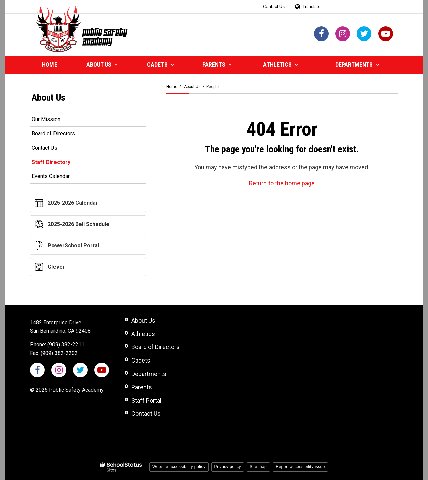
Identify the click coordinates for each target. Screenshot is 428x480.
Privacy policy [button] (227, 466)
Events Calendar (51, 176)
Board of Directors (53, 133)
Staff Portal (146, 400)
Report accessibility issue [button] (300, 466)
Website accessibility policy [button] (179, 466)
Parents (141, 387)
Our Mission (46, 119)
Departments (148, 373)
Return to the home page (282, 183)
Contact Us (274, 6)
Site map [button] (258, 466)
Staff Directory (51, 162)
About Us (192, 86)
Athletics (143, 333)
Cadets (140, 360)
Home (171, 86)
